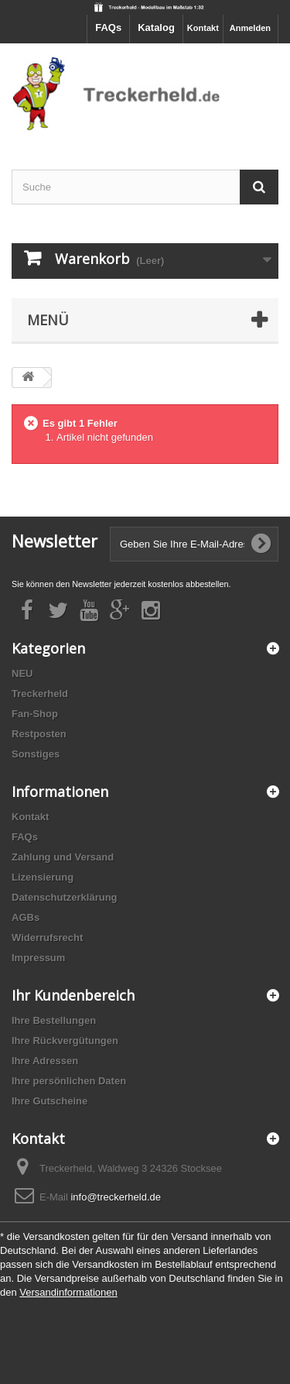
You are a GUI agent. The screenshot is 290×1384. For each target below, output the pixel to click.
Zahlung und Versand (63, 857)
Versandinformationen (68, 1292)
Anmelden (250, 28)
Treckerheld (40, 693)
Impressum (38, 957)
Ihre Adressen (45, 1060)
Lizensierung (42, 877)
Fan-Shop (35, 713)
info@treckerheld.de (115, 1197)
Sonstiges (36, 754)
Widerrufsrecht (47, 937)
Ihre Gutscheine (49, 1101)
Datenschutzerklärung (65, 897)
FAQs (108, 27)
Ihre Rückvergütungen (65, 1040)
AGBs (25, 917)
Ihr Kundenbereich (73, 995)
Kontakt (203, 28)
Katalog (156, 27)
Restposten (39, 734)
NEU (22, 673)
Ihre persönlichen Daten (69, 1081)
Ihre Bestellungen (54, 1020)
